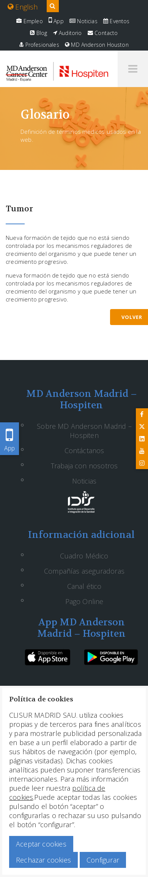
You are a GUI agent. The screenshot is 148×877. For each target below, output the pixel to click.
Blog (38, 32)
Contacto (103, 32)
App (56, 21)
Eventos (116, 21)
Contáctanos (84, 450)
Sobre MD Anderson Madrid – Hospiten (84, 431)
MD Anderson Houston (97, 44)
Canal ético (84, 586)
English (23, 6)
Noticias (83, 21)
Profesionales (39, 44)
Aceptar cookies (41, 843)
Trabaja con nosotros (84, 465)
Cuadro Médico (84, 555)
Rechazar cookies (43, 859)
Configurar (103, 859)
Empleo (29, 21)
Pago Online (84, 601)
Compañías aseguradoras (84, 571)
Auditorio (67, 32)
